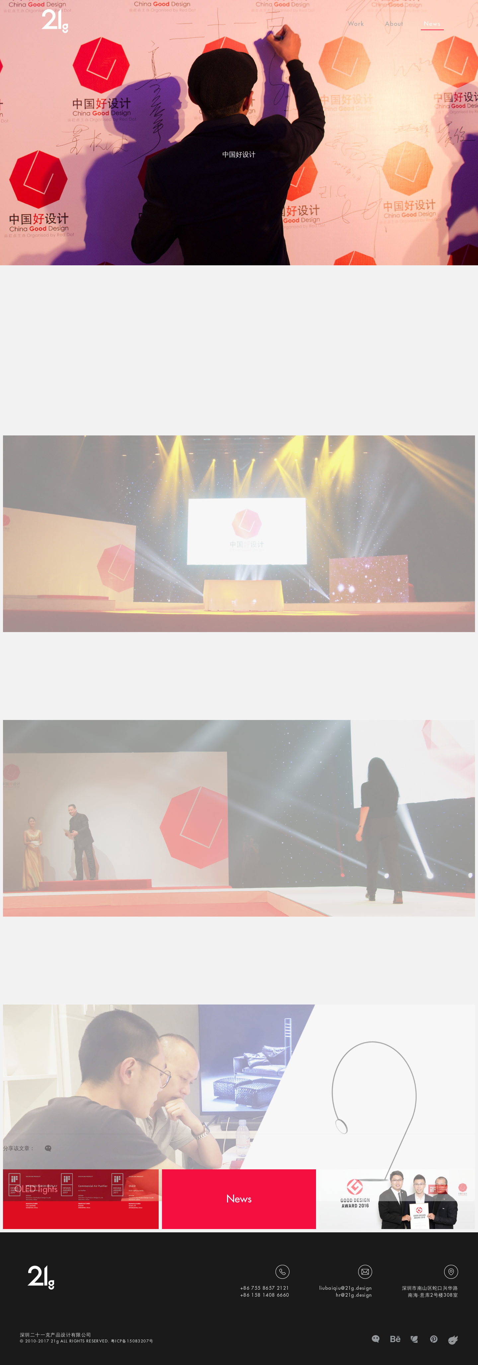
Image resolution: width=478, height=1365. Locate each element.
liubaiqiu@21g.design (345, 1288)
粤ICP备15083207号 (132, 1341)
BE (395, 1340)
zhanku (453, 1340)
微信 (376, 1340)
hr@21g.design (354, 1295)
